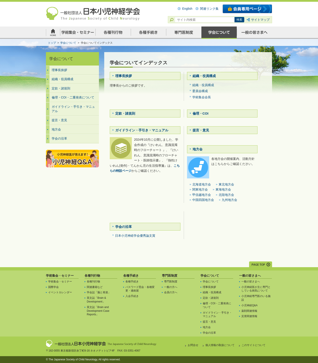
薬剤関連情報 (249, 310)
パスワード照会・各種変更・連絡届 (140, 288)
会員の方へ (170, 292)
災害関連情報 (249, 316)
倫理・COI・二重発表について (73, 97)
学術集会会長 (201, 97)
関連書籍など (95, 287)
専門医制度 (169, 275)
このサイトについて (253, 345)
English (187, 8)
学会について (210, 275)
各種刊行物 (92, 275)
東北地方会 (226, 184)
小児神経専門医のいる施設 (256, 298)
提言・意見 (59, 120)
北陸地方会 (226, 195)
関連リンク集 (209, 8)
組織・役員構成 (62, 79)
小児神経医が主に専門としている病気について (256, 288)
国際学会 (53, 287)
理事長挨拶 (59, 70)
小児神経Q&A (249, 305)
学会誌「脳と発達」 (99, 292)
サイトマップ (260, 19)
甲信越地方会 (201, 195)
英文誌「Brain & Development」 (96, 299)
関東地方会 (200, 189)
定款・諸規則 (61, 88)
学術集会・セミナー (60, 275)
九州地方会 (229, 200)
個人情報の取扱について (220, 345)
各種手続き (131, 275)
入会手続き (132, 296)
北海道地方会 (201, 184)
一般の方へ (170, 287)
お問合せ (193, 345)
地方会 (56, 129)
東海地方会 (223, 189)
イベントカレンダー (60, 292)
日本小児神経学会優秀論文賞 (135, 235)
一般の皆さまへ (250, 275)
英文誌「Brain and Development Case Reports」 (98, 311)
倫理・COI (200, 113)
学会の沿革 (59, 138)
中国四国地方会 (203, 200)
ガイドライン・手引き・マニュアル (73, 109)
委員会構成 (200, 91)
